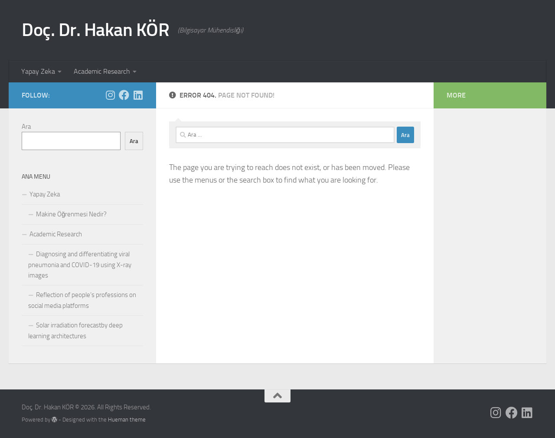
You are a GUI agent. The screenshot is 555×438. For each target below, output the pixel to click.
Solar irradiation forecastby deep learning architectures (75, 330)
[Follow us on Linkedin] (138, 95)
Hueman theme (127, 419)
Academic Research (102, 71)
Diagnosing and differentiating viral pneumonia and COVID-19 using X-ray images (79, 264)
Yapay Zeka (38, 71)
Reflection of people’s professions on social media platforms (82, 300)
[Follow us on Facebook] (124, 95)
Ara (26, 127)
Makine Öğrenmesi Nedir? (71, 214)
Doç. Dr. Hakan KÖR (95, 30)
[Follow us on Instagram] (110, 95)
